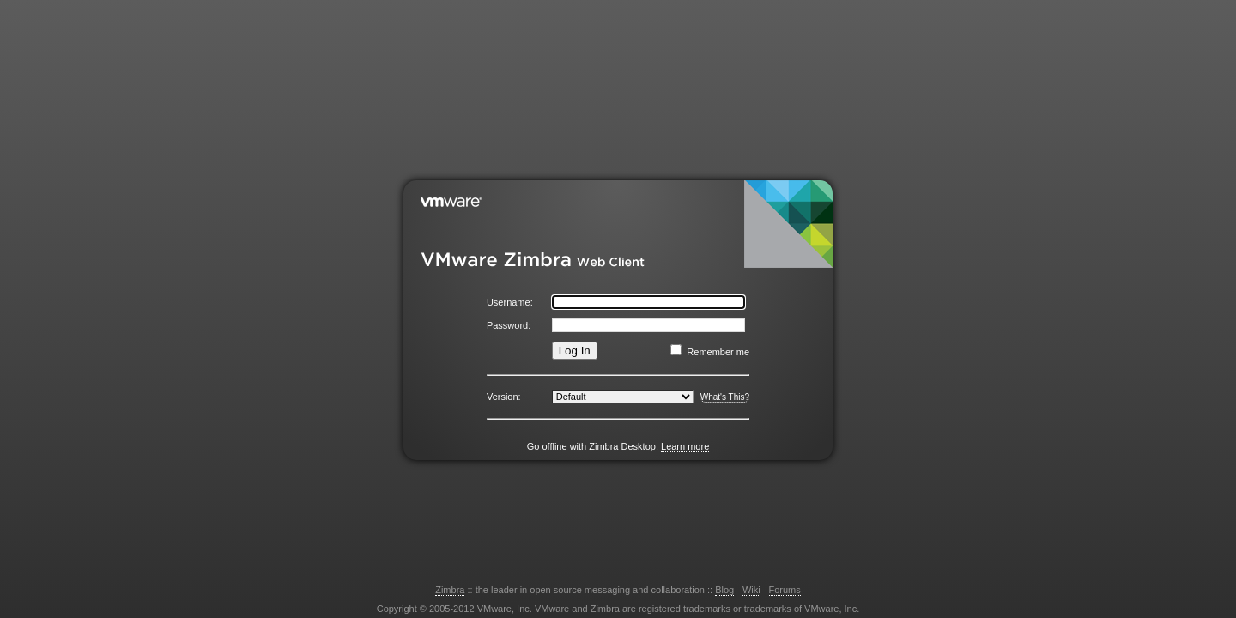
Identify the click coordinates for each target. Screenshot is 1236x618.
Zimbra (449, 590)
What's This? (724, 397)
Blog (724, 590)
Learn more (685, 446)
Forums (785, 590)
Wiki (751, 590)
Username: (510, 302)
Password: (508, 325)
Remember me (718, 352)
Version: (504, 396)
